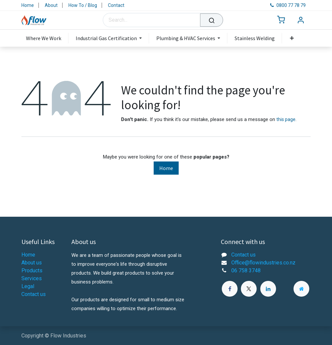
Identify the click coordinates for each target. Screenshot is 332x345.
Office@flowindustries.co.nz (263, 262)
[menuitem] (47, 38)
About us (31, 262)
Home (27, 5)
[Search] (211, 20)
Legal (27, 286)
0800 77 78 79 (288, 5)
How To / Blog (82, 5)
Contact (116, 5)
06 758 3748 (246, 270)
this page (285, 119)
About (51, 5)
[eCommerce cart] (281, 20)
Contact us (33, 294)
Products (31, 270)
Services (31, 278)
